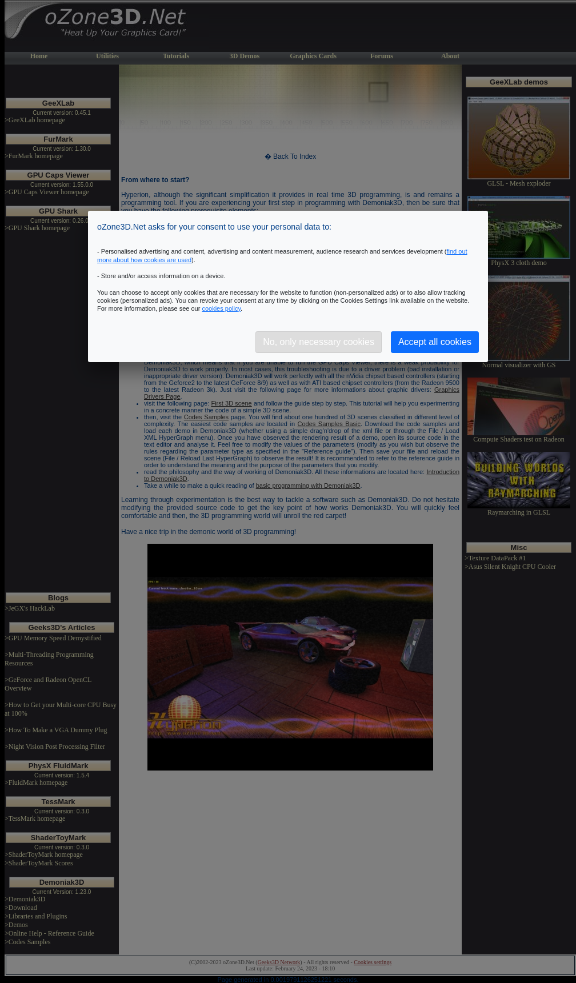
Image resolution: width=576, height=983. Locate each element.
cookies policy (221, 308)
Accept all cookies (434, 342)
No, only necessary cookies (318, 342)
